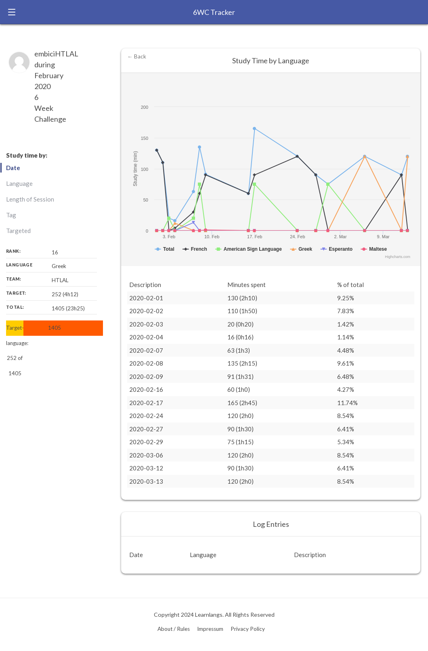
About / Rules (173, 629)
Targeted (18, 230)
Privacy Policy (248, 629)
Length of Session (30, 199)
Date (13, 167)
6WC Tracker (214, 12)
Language (19, 183)
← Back (136, 56)
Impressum (210, 629)
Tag (11, 214)
